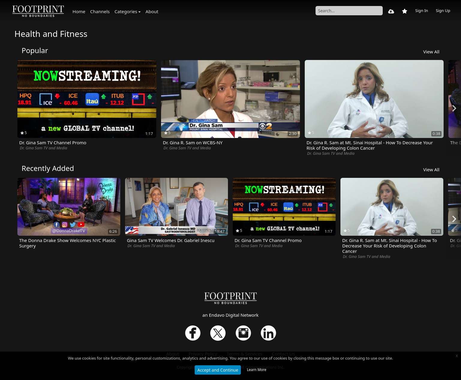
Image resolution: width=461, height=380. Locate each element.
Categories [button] (126, 11)
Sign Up (443, 10)
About (151, 11)
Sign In (421, 10)
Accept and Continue (217, 370)
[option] (86, 105)
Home (79, 11)
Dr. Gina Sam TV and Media (43, 148)
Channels (100, 11)
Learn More (256, 369)
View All (431, 52)
